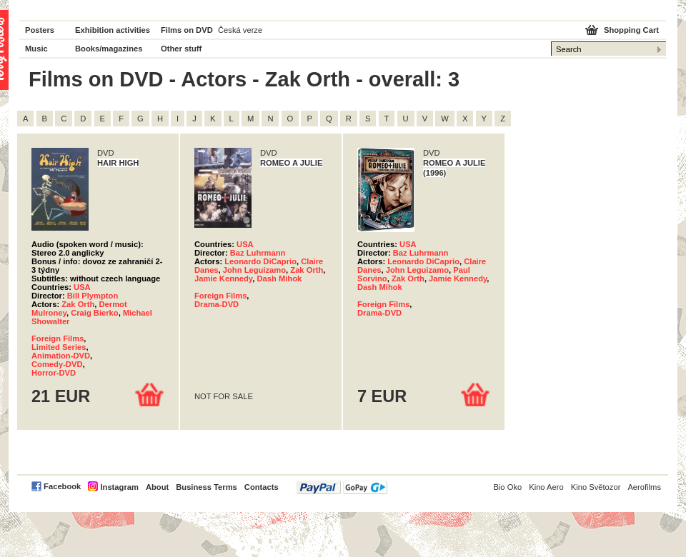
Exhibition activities (112, 30)
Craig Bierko (95, 312)
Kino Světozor (596, 487)
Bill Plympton (92, 295)
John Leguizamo (254, 270)
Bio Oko (507, 487)
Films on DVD (187, 30)
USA (82, 287)
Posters (39, 30)
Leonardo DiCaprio (260, 261)
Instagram (119, 487)
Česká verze (240, 30)
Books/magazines (109, 48)
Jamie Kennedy (223, 278)
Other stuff (181, 48)
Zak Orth (77, 304)
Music (36, 48)
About (157, 487)
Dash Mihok (279, 278)
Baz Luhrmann (258, 253)
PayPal (342, 487)
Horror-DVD (53, 372)
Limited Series (58, 347)
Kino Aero (546, 487)
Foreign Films (57, 338)
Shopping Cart (631, 30)
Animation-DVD (60, 355)
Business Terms (206, 487)
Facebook (62, 486)
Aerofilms (644, 487)
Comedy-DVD (56, 364)
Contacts (261, 487)
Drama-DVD (216, 304)
